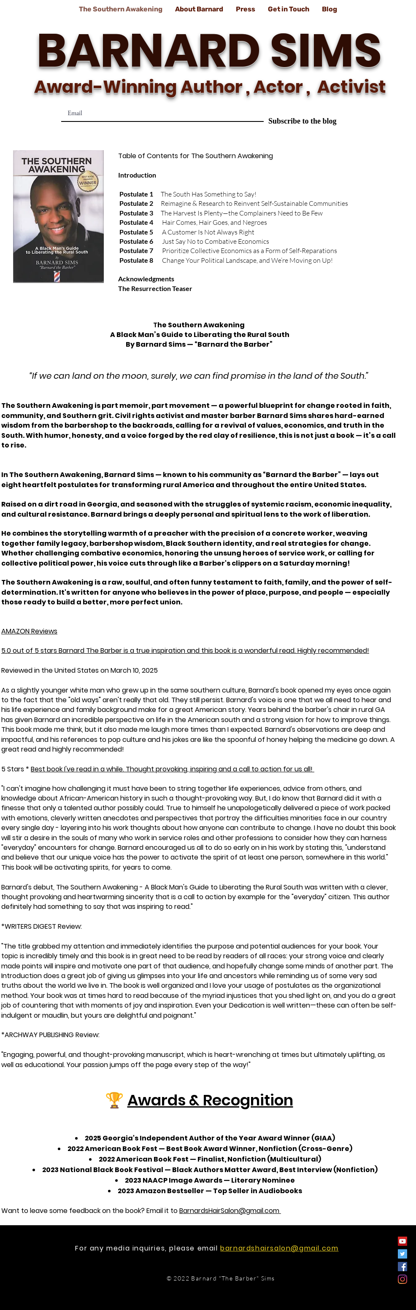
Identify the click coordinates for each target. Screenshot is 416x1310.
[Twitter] (402, 1254)
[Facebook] (402, 1266)
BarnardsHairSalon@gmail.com (230, 1211)
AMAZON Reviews (29, 631)
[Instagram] (402, 1279)
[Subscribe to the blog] (302, 121)
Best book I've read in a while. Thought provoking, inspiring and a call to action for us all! (172, 769)
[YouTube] (402, 1241)
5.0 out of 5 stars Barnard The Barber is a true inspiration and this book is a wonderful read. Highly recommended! (185, 650)
